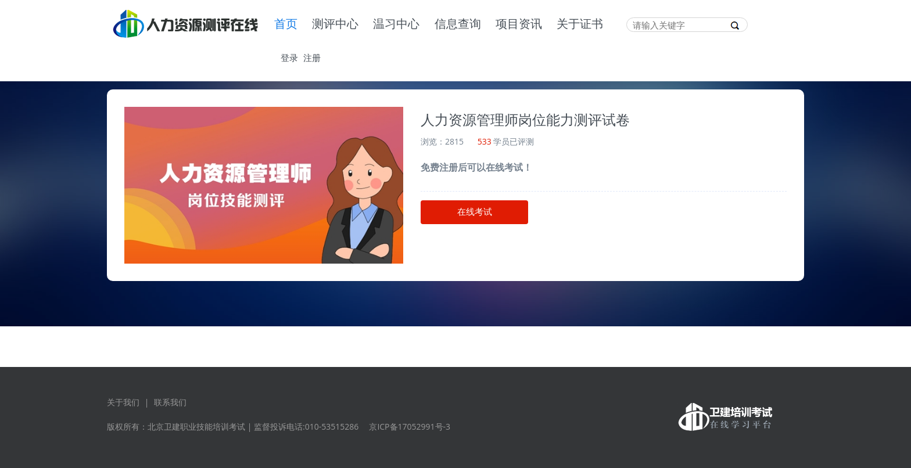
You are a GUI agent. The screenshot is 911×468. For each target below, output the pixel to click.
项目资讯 (519, 24)
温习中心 (396, 24)
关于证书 (580, 24)
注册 (312, 57)
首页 (285, 24)
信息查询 (458, 24)
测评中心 (335, 24)
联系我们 (170, 402)
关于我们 (123, 402)
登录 (289, 57)
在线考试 (474, 212)
